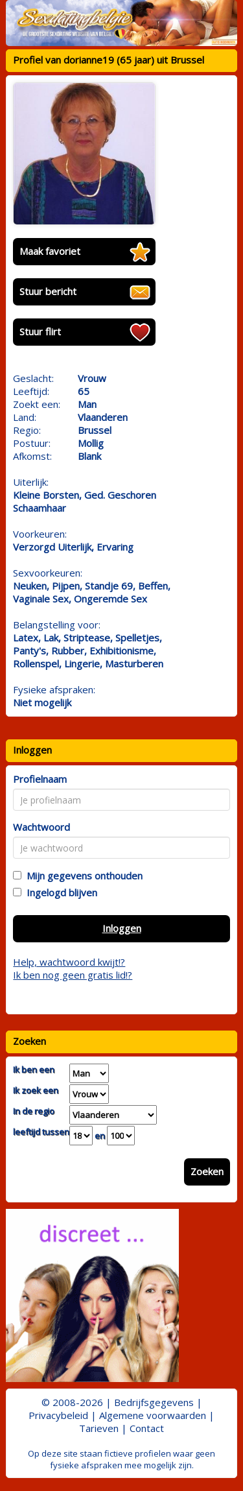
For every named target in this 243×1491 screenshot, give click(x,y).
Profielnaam (40, 778)
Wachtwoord (41, 826)
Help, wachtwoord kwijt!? (69, 961)
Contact (147, 1428)
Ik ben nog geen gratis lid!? (72, 974)
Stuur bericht (47, 291)
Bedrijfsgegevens (154, 1402)
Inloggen (121, 928)
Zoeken (207, 1171)
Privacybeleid (58, 1415)
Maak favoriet (49, 251)
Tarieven (99, 1428)
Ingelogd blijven (59, 892)
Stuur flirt (40, 331)
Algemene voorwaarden (152, 1415)
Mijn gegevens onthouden (82, 875)
